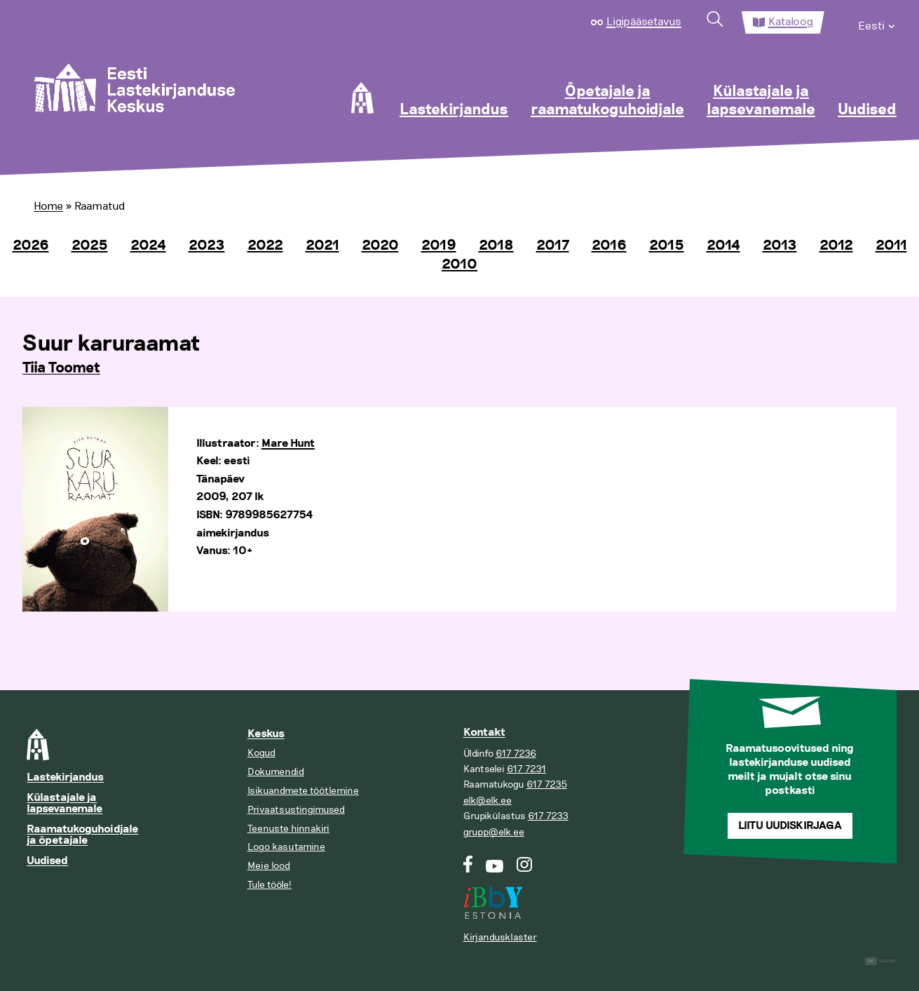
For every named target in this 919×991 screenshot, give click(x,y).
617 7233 (548, 816)
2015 (666, 245)
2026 (31, 245)
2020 (380, 245)
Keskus (266, 734)
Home (48, 206)
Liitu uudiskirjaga (790, 825)
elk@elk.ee (487, 801)
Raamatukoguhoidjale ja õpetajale (82, 835)
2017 (552, 245)
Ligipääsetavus (643, 22)
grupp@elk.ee (493, 832)
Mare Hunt (288, 443)
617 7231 (526, 769)
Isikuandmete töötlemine (303, 791)
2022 (265, 245)
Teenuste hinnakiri (288, 829)
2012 (836, 245)
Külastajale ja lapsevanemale (761, 101)
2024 (148, 245)
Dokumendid (275, 772)
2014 (723, 245)
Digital (881, 961)
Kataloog (790, 22)
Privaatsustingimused (296, 810)
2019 (438, 245)
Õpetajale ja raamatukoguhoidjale (607, 101)
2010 (459, 264)
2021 (322, 245)
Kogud (261, 753)
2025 (90, 245)
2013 (780, 245)
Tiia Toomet (61, 368)
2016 (609, 245)
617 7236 (516, 754)
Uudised (867, 110)
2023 (207, 245)
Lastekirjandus (454, 110)
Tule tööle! (269, 885)
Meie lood (268, 866)
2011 (891, 245)
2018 (496, 245)
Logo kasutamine (286, 847)
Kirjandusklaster (500, 937)
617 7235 (546, 784)
